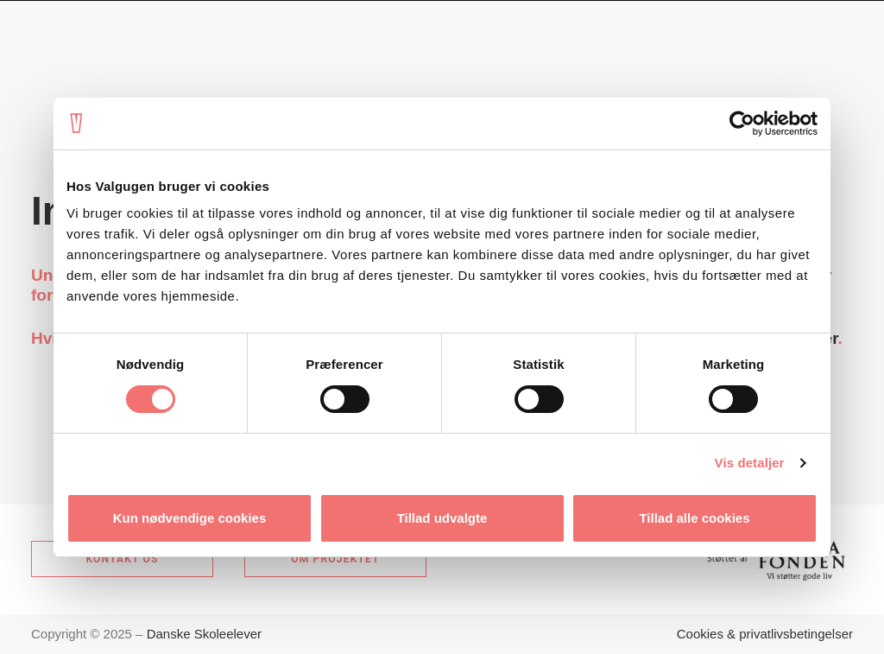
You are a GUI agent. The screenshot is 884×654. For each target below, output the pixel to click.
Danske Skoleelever (204, 633)
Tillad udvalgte (442, 518)
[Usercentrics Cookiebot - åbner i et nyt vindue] (742, 124)
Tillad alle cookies (694, 518)
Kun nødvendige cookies (190, 518)
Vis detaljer (750, 462)
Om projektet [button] (335, 559)
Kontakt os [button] (121, 559)
